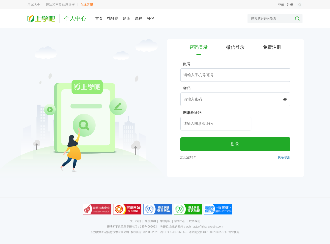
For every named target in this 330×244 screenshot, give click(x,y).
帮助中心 (179, 221)
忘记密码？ (188, 157)
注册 (290, 4)
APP (150, 18)
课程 (138, 18)
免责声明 (150, 221)
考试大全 (34, 4)
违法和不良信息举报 (60, 4)
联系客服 (284, 157)
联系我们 (194, 221)
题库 (126, 18)
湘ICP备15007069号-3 (173, 232)
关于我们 (135, 221)
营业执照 (233, 232)
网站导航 (165, 221)
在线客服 (86, 4)
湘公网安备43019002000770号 (208, 232)
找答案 (112, 18)
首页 (99, 18)
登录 (281, 4)
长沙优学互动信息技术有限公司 (110, 232)
